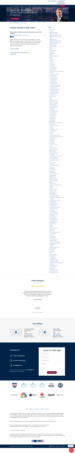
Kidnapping (52, 164)
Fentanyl (51, 128)
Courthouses (29, 6)
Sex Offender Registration (55, 232)
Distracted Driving (53, 101)
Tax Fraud (52, 250)
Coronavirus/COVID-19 (54, 74)
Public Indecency (53, 211)
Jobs (51, 161)
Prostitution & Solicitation (55, 207)
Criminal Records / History (55, 89)
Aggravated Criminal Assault (55, 35)
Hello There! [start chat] (70, 446)
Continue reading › (14, 48)
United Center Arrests (54, 261)
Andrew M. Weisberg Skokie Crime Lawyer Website (20, 425)
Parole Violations (53, 192)
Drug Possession (53, 112)
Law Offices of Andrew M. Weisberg (25, 446)
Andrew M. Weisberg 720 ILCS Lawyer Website (19, 426)
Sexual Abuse (52, 236)
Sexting (51, 235)
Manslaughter (53, 169)
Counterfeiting (53, 75)
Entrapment (52, 119)
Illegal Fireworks (53, 151)
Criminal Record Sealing (55, 86)
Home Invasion (53, 147)
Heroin (51, 146)
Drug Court (52, 108)
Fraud (21, 52)
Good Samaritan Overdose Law (56, 136)
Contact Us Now (15, 18)
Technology (52, 251)
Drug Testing (52, 114)
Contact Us (63, 6)
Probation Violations (54, 204)
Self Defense (52, 229)
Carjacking (52, 63)
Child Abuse (52, 65)
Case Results (34, 6)
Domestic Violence (53, 107)
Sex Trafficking (53, 233)
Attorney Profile (16, 6)
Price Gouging (53, 201)
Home (11, 6)
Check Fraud (17, 52)
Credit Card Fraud (53, 76)
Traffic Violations (53, 255)
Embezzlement (53, 118)
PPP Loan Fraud (53, 190)
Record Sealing (53, 218)
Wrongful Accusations (54, 272)
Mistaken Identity (53, 178)
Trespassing (52, 257)
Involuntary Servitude (54, 160)
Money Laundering (53, 179)
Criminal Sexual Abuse (54, 90)
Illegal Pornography (54, 153)
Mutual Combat (53, 183)
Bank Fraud (52, 53)
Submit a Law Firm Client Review (37, 312)
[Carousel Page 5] (42, 304)
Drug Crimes (52, 110)
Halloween (52, 142)
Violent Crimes (53, 266)
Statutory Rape (53, 248)
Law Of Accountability (54, 165)
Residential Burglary (54, 219)
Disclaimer (31, 409)
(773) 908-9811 (61, 2)
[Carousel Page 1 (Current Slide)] (33, 304)
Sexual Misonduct (53, 240)
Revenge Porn (52, 223)
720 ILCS (51, 31)
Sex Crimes (52, 230)
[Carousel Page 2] (35, 304)
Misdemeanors (53, 176)
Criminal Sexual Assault (54, 92)
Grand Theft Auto (53, 137)
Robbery (51, 226)
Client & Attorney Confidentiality (56, 71)
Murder (51, 182)
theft (15, 54)
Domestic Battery (53, 106)
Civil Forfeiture (53, 68)
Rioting (51, 225)
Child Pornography (53, 67)
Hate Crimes (52, 143)
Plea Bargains (52, 193)
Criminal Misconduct (54, 83)
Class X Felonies (53, 69)
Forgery (51, 132)
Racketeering (52, 215)
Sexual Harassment (54, 239)
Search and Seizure (54, 228)
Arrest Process (40, 6)
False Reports (52, 124)
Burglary (51, 58)
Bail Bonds (52, 51)
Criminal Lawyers (53, 79)
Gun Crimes (52, 140)
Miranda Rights (53, 175)
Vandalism (52, 264)
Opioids (51, 187)
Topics (49, 27)
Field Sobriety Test (54, 129)
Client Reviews (54, 6)
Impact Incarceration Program (56, 155)
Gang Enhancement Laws (55, 135)
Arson (51, 47)
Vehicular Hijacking (54, 265)
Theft (51, 253)
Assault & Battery (53, 50)
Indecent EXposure (53, 157)
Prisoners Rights (53, 203)
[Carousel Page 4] (40, 304)
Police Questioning (54, 194)
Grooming (52, 139)
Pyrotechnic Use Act (54, 214)
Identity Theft (53, 150)
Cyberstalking (52, 96)
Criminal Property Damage (55, 85)
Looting (51, 167)
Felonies (51, 126)
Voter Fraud (52, 268)
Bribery (51, 57)
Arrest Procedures (53, 46)
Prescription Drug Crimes (55, 200)
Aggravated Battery (54, 33)
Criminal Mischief (53, 82)
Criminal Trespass (53, 93)
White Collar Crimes (54, 271)
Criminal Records (53, 88)
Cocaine (51, 72)
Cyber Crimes (52, 94)
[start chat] (71, 450)
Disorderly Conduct (54, 100)
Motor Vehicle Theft (54, 180)
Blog (59, 6)
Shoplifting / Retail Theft (55, 241)
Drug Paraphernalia (54, 111)
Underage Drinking (54, 259)
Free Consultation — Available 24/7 (56, 1)
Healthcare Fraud (53, 144)
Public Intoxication (53, 212)
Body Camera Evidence (54, 56)
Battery (51, 54)
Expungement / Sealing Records (56, 122)
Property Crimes (53, 205)
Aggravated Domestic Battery (56, 40)
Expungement (53, 121)
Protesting (52, 210)
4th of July (52, 29)
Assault (51, 49)
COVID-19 (52, 61)
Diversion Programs (54, 103)
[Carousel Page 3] (37, 304)
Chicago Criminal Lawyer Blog (18, 22)
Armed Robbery (53, 45)
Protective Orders (53, 208)
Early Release (52, 117)
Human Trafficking (53, 149)
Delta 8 (51, 99)
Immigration (52, 154)
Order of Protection (54, 189)
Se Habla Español (61, 3)
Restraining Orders (54, 222)
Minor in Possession (54, 173)
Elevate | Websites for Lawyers (57, 446)
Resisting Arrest (53, 221)
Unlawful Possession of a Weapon (57, 262)
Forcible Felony (53, 130)
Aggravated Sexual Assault (55, 42)
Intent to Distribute (54, 158)
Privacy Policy (36, 409)
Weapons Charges (53, 269)
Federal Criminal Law (54, 125)
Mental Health (53, 172)
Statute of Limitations (54, 247)
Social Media (52, 244)
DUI (50, 97)
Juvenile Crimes (53, 162)
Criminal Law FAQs (47, 6)
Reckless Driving (53, 216)
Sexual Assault (53, 237)
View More (37, 308)
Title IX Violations (53, 254)
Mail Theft (26, 52)
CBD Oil (51, 60)
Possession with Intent (54, 196)
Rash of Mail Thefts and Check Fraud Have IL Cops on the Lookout (26, 32)
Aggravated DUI (53, 39)
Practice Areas (23, 6)
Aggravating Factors (54, 43)
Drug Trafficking (53, 115)
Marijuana (52, 171)
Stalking (51, 246)
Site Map (42, 409)
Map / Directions (28, 335)
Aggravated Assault (54, 32)
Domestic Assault (53, 104)
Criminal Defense (53, 78)
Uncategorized (53, 258)
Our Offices (37, 323)
